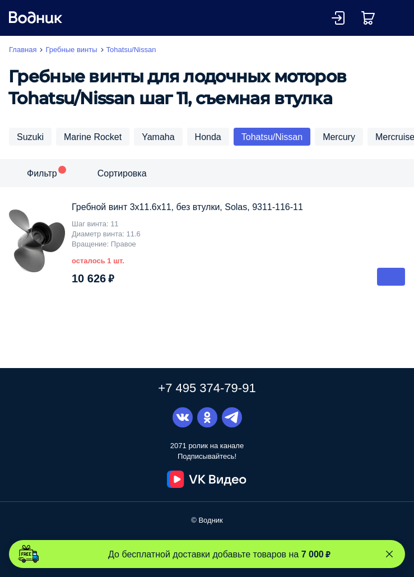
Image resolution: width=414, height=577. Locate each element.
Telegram (232, 417)
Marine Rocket (93, 137)
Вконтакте (183, 417)
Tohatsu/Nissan (272, 137)
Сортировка (122, 173)
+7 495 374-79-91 (206, 387)
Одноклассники (207, 417)
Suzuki (30, 137)
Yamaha (158, 137)
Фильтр (42, 173)
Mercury (339, 137)
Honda (208, 137)
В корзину (391, 277)
